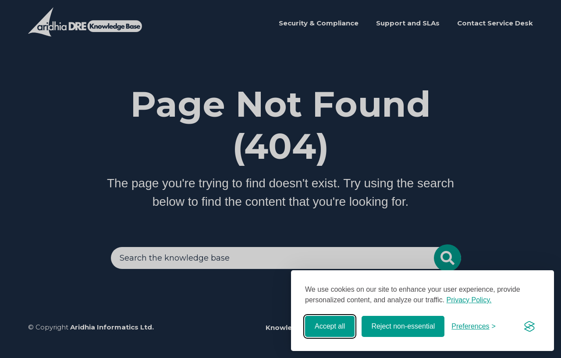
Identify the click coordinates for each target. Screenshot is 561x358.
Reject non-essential (403, 326)
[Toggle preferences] (473, 326)
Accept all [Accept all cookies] (330, 326)
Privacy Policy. (469, 300)
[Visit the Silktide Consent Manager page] (529, 326)
